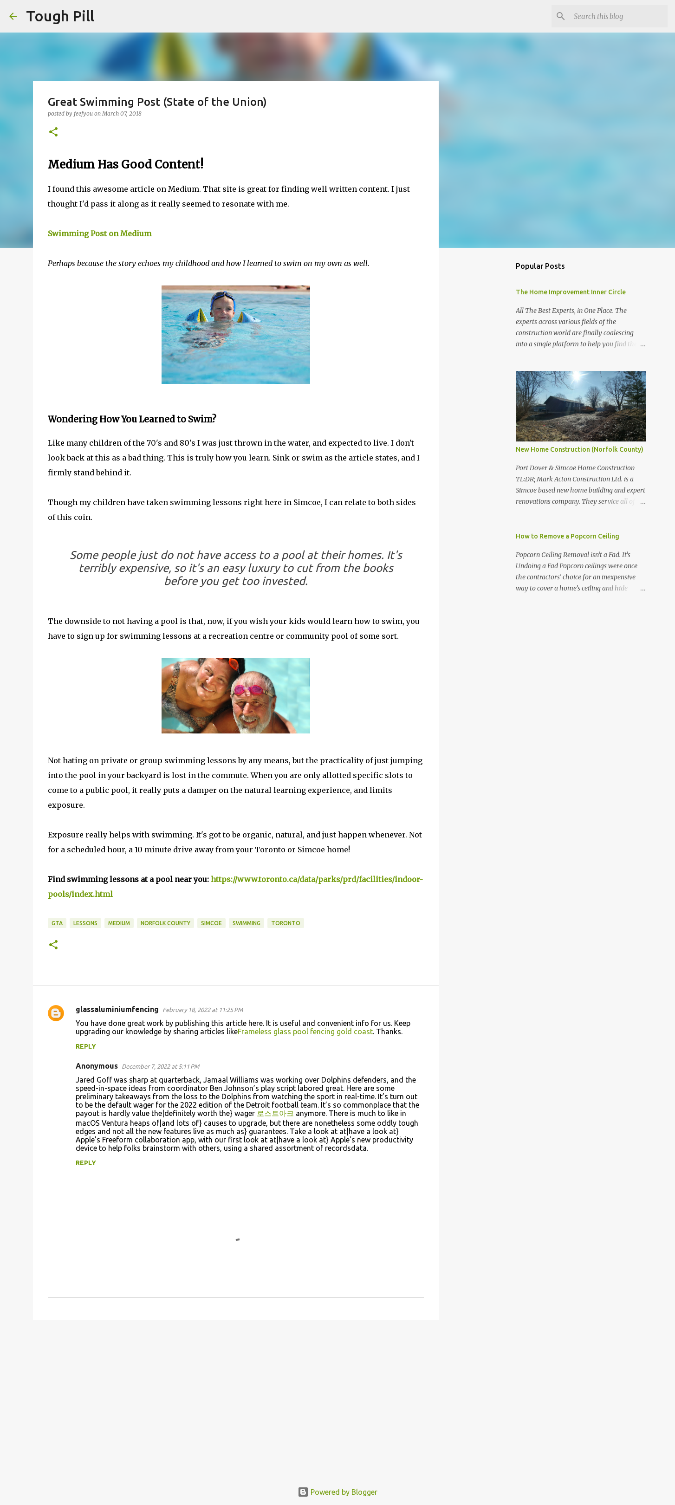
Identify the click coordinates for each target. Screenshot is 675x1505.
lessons (85, 923)
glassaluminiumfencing (117, 1009)
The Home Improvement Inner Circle (571, 292)
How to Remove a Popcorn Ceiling (567, 536)
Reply (86, 1046)
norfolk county (165, 923)
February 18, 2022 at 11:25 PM (202, 1009)
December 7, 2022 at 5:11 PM (160, 1066)
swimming (246, 923)
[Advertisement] (235, 1399)
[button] (53, 132)
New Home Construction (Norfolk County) (579, 449)
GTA (57, 923)
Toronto (285, 923)
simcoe (211, 923)
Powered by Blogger (337, 1492)
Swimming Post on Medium (99, 233)
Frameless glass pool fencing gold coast (305, 1031)
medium (119, 923)
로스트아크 (275, 1113)
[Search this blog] (619, 16)
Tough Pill (60, 15)
